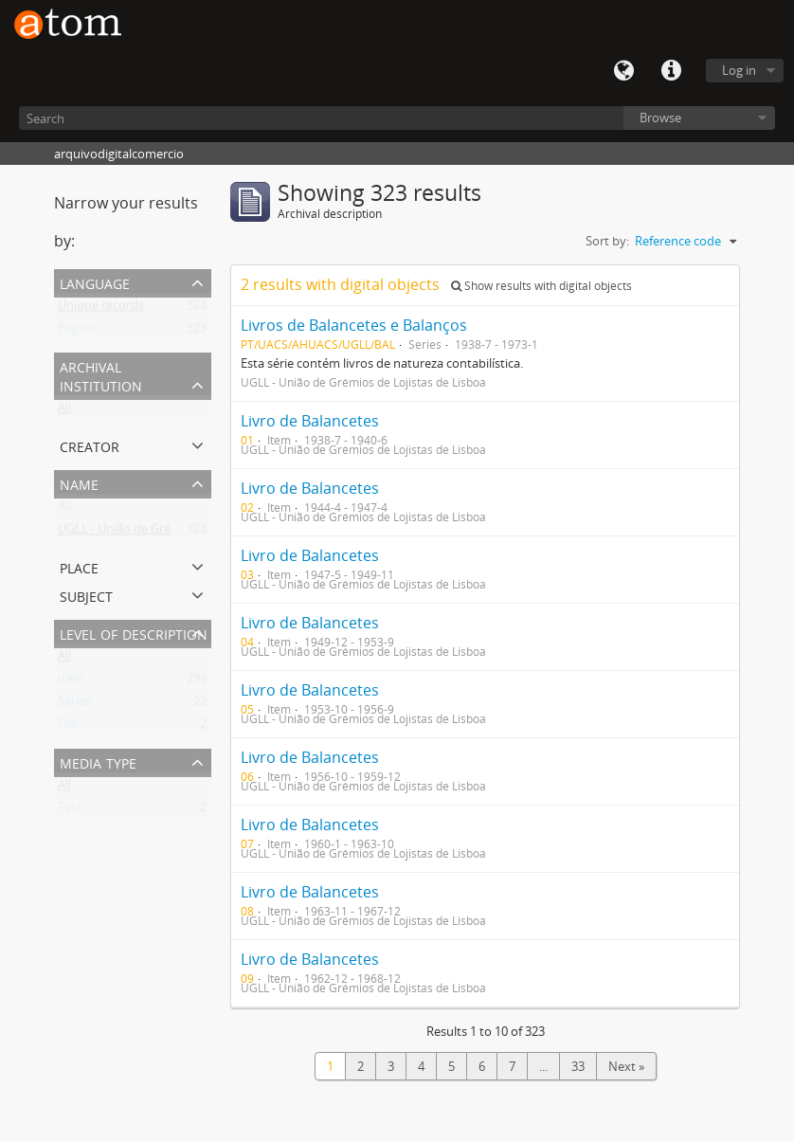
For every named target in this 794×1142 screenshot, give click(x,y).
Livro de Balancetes (310, 420)
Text (70, 811)
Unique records (101, 308)
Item (71, 682)
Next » (626, 1066)
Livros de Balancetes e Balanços (354, 325)
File (67, 727)
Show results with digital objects (541, 286)
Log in (739, 70)
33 (578, 1066)
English (78, 331)
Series (74, 705)
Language (623, 71)
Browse (660, 117)
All (64, 411)
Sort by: (607, 240)
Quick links (671, 71)
